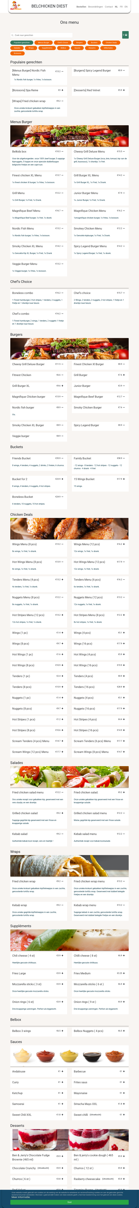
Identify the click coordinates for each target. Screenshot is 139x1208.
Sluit (69, 1202)
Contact (109, 6)
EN (126, 6)
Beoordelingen (95, 6)
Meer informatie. (21, 1197)
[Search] (44, 35)
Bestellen (81, 6)
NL (116, 6)
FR (121, 6)
